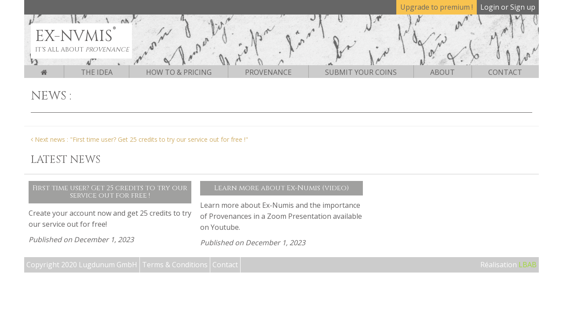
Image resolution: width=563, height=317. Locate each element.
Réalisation (508, 264)
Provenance (268, 72)
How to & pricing (179, 72)
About (442, 72)
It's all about (82, 49)
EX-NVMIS (75, 36)
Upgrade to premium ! (436, 7)
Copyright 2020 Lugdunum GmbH (81, 264)
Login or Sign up (507, 7)
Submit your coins (361, 72)
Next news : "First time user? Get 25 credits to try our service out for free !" (139, 139)
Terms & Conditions (175, 264)
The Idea (97, 72)
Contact (505, 72)
